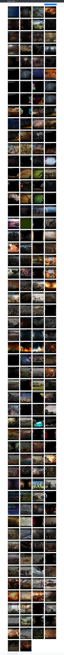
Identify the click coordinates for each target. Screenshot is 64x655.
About (17, 1)
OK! (50, 4)
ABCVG (17, 653)
